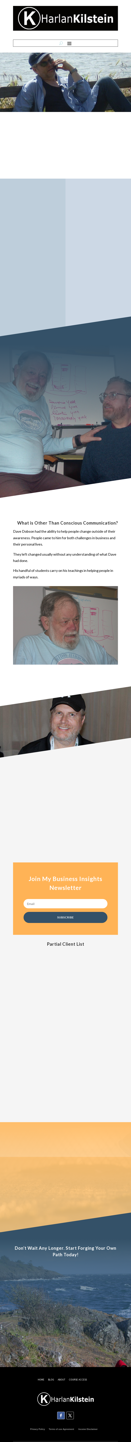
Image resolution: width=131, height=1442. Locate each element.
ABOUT (61, 1379)
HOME (41, 1379)
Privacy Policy (37, 1429)
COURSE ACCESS (78, 1379)
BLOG (51, 1379)
